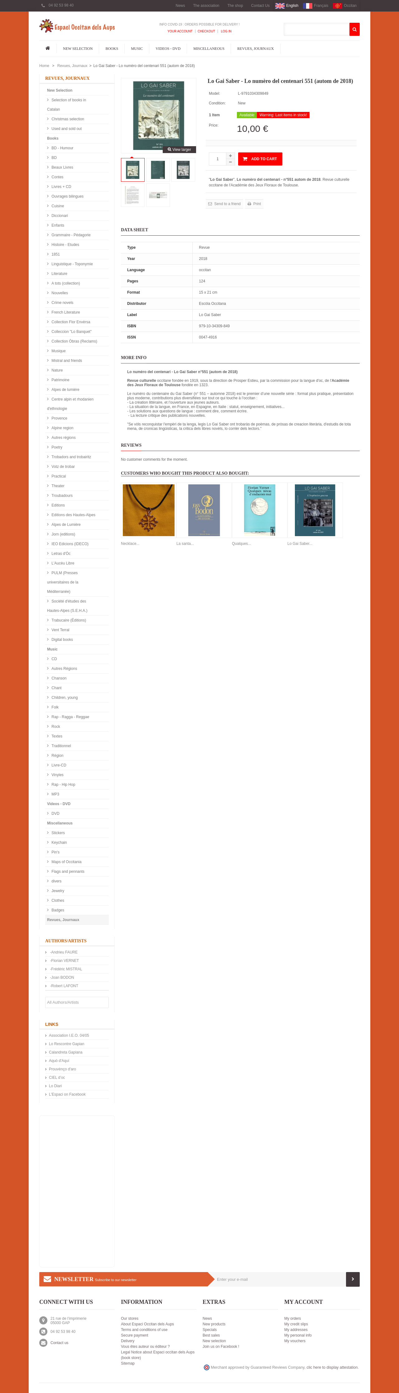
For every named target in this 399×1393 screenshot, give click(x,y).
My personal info (298, 1335)
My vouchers (294, 1341)
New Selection (78, 48)
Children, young (64, 697)
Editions (57, 505)
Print (256, 204)
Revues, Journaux (255, 48)
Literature (58, 273)
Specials (210, 1330)
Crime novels (61, 302)
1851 (55, 254)
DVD (55, 813)
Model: (214, 93)
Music (137, 48)
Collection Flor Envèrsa (70, 322)
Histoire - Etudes (64, 245)
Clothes (57, 900)
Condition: (217, 103)
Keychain (58, 842)
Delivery (127, 1341)
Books (111, 48)
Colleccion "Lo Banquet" (71, 331)
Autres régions (63, 437)
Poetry (56, 447)
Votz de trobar (62, 466)
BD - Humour (61, 148)
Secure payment (134, 1335)
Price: (214, 125)
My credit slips (296, 1324)
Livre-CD (58, 765)
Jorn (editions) (62, 534)
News (180, 5)
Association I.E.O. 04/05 (69, 1035)
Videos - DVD (168, 48)
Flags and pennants (67, 871)
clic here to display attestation (332, 1367)
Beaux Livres (61, 167)
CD (53, 659)
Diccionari (59, 216)
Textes (56, 736)
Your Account (180, 31)
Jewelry (57, 891)
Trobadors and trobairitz (70, 457)
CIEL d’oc (57, 1077)
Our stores (129, 1318)
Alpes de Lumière (65, 524)
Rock (55, 726)
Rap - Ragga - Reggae (69, 717)
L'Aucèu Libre (62, 563)
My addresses (296, 1330)
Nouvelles (59, 293)
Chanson (58, 678)
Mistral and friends (66, 360)
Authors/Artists (66, 941)
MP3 (54, 794)
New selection (214, 1341)
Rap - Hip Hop (62, 784)
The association (206, 5)
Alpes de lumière (64, 389)
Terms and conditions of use (144, 1330)
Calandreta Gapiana (65, 1052)
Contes (56, 177)
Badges (57, 910)
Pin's (55, 852)
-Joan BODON (61, 977)
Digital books (61, 639)
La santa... (185, 543)
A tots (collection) (65, 283)
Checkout (206, 31)
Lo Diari (55, 1086)
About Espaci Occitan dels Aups (147, 1324)
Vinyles (57, 775)
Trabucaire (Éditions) (68, 620)
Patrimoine (60, 380)
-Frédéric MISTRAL (65, 969)
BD (53, 158)
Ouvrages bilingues (67, 196)
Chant (55, 688)
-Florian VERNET (64, 960)
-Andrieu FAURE (63, 952)
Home (44, 66)
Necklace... (130, 543)
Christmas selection (67, 119)
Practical (58, 476)
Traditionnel (60, 746)
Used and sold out (66, 129)
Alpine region (61, 428)
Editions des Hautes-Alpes (72, 515)
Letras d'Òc (60, 553)
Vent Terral (59, 630)
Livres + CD (60, 187)
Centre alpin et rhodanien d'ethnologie (70, 404)
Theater (57, 486)
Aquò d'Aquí (59, 1061)
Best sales (211, 1335)
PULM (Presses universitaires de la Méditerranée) (62, 582)
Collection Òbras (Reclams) (73, 341)
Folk (54, 707)
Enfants (57, 225)
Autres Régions (63, 668)
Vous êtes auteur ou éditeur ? (145, 1346)
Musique (58, 351)
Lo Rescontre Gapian (66, 1044)
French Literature (65, 312)
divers (55, 881)
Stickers (57, 833)
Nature (56, 370)
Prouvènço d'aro (62, 1069)
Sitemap (128, 1363)
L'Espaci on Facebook (67, 1094)
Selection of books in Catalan (66, 105)
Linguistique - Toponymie (71, 264)
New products (214, 1324)
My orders (292, 1318)
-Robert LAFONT (63, 986)
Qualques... (241, 543)
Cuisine (57, 206)
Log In (226, 31)
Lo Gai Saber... (299, 543)
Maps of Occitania (65, 862)
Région (56, 755)
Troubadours (61, 495)
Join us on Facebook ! (221, 1346)
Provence (58, 418)
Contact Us (260, 5)
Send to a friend (227, 204)
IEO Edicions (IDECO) (69, 544)
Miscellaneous (208, 48)
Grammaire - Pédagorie (70, 235)
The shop (235, 5)
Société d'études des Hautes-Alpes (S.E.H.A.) (67, 606)
